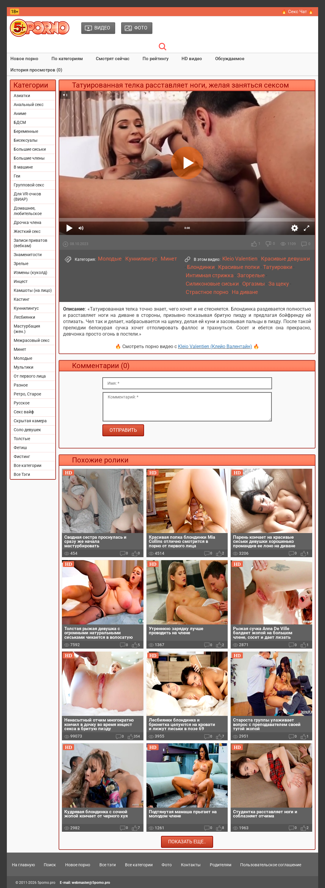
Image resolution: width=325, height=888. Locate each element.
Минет (20, 349)
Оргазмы (253, 284)
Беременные (26, 131)
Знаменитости (28, 254)
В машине (23, 167)
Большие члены (29, 158)
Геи (17, 176)
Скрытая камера (30, 420)
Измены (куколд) (30, 272)
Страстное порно (207, 292)
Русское (21, 403)
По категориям (67, 58)
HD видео (192, 58)
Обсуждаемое (229, 58)
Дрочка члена (27, 222)
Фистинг (22, 456)
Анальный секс (28, 104)
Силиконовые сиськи (212, 284)
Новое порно (24, 58)
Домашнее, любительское (28, 211)
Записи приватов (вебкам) (30, 243)
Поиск (50, 864)
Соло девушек (27, 429)
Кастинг (21, 299)
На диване (245, 292)
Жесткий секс (27, 231)
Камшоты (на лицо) (33, 290)
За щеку (278, 284)
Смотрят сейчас (112, 58)
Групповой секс (29, 185)
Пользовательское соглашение (270, 864)
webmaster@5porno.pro (91, 883)
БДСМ (20, 122)
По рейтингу (155, 58)
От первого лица (30, 376)
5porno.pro (46, 883)
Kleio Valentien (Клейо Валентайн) (215, 346)
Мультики (23, 367)
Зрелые (21, 263)
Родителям (220, 864)
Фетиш (20, 447)
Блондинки (201, 267)
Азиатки (22, 95)
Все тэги (107, 864)
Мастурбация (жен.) (27, 329)
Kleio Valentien (239, 259)
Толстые (22, 438)
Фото (167, 864)
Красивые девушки (285, 259)
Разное (21, 385)
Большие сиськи (30, 149)
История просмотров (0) (36, 70)
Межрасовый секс (31, 340)
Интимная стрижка (210, 275)
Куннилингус (26, 308)
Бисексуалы (26, 140)
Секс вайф (24, 411)
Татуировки (277, 267)
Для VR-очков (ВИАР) (27, 196)
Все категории (27, 465)
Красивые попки (239, 267)
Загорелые (251, 275)
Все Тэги (22, 474)
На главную (23, 864)
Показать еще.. (187, 842)
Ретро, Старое (27, 394)
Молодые (23, 358)
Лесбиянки (24, 317)
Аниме (20, 113)
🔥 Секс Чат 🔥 (297, 11)
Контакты (191, 864)
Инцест (21, 281)
